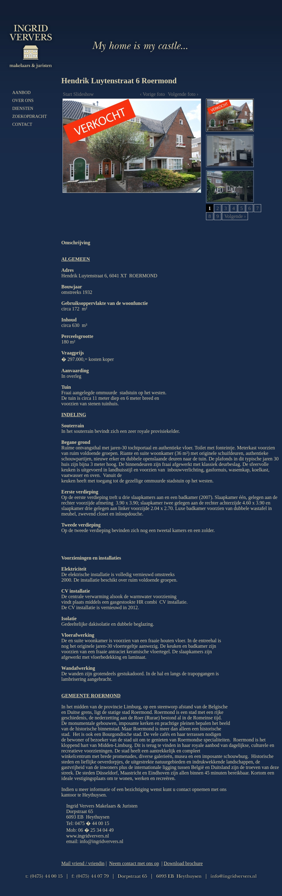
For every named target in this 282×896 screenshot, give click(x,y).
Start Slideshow (78, 94)
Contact (22, 124)
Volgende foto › (183, 94)
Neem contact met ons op (134, 863)
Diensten (22, 108)
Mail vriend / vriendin (83, 863)
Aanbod (21, 92)
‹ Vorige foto (152, 94)
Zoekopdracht (29, 116)
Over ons (23, 100)
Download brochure (183, 863)
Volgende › (235, 216)
